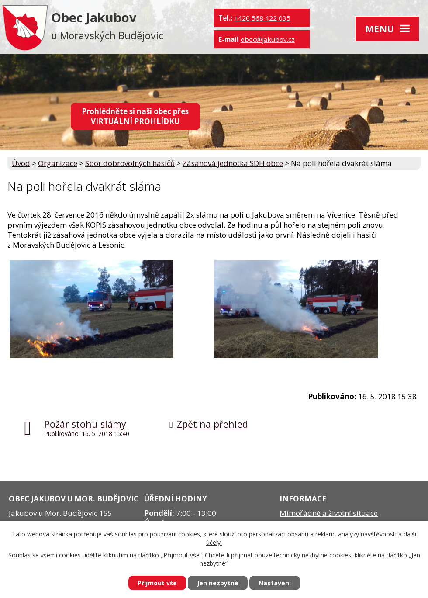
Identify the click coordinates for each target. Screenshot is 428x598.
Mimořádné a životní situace (329, 513)
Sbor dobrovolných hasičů (130, 163)
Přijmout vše (157, 583)
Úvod (21, 163)
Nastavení (275, 583)
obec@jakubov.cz (268, 39)
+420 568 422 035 (262, 18)
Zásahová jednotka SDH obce (233, 163)
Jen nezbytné (217, 583)
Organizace (57, 163)
